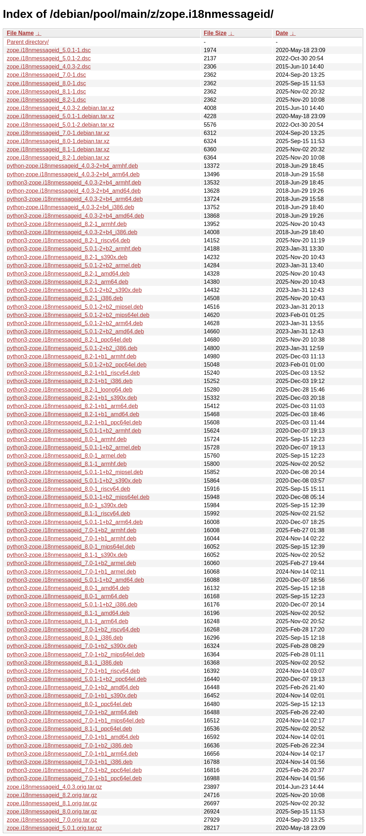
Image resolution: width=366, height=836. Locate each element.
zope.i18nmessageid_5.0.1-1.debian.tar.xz (60, 116)
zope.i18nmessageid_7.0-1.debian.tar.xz (58, 133)
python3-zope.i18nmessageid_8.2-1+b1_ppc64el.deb (74, 422)
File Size (215, 33)
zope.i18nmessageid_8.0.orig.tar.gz (52, 812)
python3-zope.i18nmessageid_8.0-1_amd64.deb (68, 588)
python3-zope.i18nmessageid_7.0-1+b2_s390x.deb (72, 646)
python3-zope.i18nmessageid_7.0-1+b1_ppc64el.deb (74, 778)
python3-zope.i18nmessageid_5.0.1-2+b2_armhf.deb (74, 249)
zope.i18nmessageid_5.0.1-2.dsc (49, 58)
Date (282, 33)
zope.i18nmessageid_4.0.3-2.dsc (49, 67)
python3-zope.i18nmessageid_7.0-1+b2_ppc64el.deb (74, 770)
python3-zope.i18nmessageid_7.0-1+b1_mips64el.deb (76, 720)
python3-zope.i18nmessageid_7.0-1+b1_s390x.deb (72, 696)
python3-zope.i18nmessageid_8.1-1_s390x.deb (67, 555)
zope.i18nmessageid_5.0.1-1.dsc (49, 50)
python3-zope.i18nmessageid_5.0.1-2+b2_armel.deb (74, 265)
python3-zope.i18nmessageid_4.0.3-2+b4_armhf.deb (74, 183)
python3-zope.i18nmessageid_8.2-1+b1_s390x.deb (72, 398)
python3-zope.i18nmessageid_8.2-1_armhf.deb (67, 224)
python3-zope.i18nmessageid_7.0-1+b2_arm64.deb (72, 712)
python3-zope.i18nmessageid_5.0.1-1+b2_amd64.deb (75, 580)
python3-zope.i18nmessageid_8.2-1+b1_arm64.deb (72, 406)
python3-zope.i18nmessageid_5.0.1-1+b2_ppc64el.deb (77, 679)
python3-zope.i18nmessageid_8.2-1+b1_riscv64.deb (73, 373)
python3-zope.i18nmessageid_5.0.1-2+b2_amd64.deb (75, 331)
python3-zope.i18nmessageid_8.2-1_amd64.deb (68, 274)
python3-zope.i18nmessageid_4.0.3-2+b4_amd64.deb (75, 216)
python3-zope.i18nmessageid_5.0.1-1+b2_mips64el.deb (78, 497)
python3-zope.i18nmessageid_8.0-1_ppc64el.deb (69, 704)
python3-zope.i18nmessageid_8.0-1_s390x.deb (67, 505)
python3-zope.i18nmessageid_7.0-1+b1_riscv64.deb (73, 671)
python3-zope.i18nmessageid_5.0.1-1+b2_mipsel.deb (75, 472)
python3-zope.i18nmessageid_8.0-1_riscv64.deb (68, 489)
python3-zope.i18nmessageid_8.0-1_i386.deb (65, 638)
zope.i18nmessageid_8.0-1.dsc (46, 83)
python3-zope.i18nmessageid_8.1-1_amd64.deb (68, 613)
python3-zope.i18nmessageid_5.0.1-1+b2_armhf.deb (74, 431)
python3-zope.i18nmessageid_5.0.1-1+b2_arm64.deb (75, 522)
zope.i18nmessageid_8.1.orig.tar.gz (52, 803)
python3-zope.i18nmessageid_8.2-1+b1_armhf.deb (71, 356)
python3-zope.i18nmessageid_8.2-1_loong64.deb (69, 390)
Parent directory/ (28, 42)
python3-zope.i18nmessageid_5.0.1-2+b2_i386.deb (72, 348)
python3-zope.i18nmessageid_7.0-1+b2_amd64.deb (73, 687)
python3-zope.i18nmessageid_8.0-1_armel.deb (66, 456)
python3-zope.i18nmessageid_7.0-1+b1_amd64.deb (73, 737)
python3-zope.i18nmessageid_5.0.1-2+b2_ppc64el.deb (77, 365)
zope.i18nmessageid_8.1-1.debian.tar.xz (58, 149)
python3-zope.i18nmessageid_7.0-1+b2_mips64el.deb (76, 654)
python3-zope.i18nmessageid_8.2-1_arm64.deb (67, 282)
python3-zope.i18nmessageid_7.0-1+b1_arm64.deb (72, 754)
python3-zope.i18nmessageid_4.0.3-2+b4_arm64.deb (75, 199)
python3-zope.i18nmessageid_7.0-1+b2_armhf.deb (71, 530)
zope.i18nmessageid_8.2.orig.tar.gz (52, 795)
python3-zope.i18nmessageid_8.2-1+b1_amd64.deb (73, 414)
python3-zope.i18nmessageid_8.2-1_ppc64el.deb (69, 340)
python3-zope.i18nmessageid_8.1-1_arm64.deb (67, 621)
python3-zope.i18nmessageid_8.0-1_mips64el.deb (71, 547)
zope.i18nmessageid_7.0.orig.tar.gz (52, 820)
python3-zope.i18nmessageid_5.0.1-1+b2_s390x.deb (74, 481)
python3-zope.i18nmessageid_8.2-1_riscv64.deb (68, 240)
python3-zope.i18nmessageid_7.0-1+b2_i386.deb (70, 745)
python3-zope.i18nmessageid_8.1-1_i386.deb (65, 663)
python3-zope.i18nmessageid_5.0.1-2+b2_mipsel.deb (75, 307)
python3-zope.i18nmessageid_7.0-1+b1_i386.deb (70, 762)
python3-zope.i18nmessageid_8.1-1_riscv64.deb (68, 513)
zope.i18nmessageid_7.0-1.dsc (46, 75)
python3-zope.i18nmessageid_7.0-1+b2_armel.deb (71, 563)
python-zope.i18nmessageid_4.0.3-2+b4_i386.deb (70, 207)
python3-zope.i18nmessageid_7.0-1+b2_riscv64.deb (73, 629)
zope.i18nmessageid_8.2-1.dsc (46, 100)
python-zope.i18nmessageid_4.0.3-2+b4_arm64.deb (73, 174)
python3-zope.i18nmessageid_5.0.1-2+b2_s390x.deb (74, 290)
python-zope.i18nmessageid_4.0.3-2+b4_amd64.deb (74, 191)
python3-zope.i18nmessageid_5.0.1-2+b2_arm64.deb (75, 323)
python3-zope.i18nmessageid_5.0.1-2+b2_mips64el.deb (78, 315)
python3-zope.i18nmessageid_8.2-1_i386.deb (65, 298)
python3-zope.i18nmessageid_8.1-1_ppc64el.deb (69, 729)
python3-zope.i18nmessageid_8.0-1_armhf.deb (67, 439)
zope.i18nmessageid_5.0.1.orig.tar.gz (54, 828)
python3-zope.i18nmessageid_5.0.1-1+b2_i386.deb (72, 604)
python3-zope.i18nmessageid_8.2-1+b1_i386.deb (70, 381)
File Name (20, 33)
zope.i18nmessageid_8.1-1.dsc (46, 92)
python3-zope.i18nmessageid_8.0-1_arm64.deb (67, 596)
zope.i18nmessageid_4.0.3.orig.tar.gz (54, 787)
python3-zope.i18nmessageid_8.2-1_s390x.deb (67, 257)
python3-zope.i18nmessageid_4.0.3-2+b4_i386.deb (72, 232)
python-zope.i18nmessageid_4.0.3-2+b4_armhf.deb (72, 166)
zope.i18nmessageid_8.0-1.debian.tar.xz (58, 141)
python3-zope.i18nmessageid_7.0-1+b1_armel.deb (71, 572)
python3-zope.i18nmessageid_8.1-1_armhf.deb (67, 464)
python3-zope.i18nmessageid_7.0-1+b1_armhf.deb (71, 538)
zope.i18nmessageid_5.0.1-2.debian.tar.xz (60, 125)
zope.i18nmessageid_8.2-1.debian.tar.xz (58, 158)
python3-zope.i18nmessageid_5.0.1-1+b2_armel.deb (74, 447)
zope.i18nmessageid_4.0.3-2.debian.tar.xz (60, 108)
